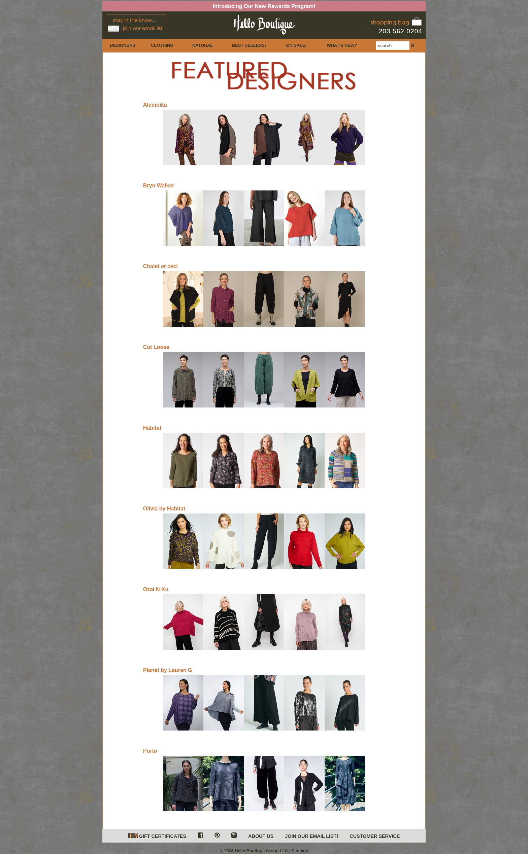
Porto (150, 751)
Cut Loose (156, 347)
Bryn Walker (158, 185)
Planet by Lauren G (167, 670)
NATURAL (202, 45)
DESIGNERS (122, 45)
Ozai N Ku (156, 589)
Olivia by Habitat (164, 508)
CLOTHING (162, 45)
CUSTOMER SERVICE (375, 836)
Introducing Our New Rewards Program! (264, 6)
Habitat (152, 428)
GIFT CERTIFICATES (157, 836)
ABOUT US (260, 836)
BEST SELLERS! (249, 45)
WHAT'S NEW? (342, 45)
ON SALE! (296, 45)
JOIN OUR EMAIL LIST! (311, 836)
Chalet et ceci (160, 266)
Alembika (155, 105)
